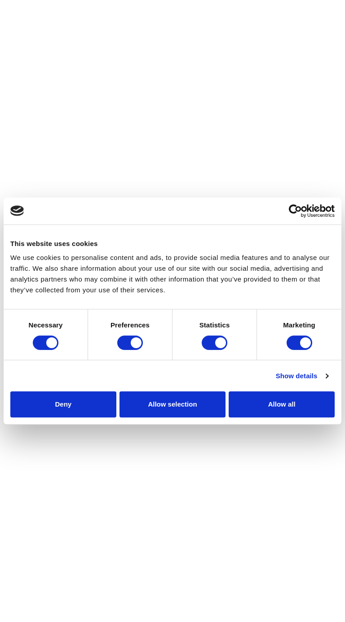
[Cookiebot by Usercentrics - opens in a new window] (295, 211)
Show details (297, 376)
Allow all (282, 404)
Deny (63, 404)
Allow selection (172, 404)
